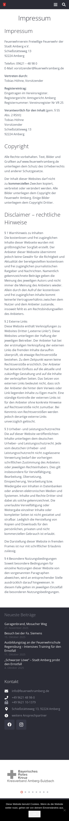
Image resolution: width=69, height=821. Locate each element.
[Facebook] (9, 725)
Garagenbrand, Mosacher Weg (25, 624)
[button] (55, 4)
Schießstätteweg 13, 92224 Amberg (36, 709)
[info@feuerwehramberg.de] (8, 691)
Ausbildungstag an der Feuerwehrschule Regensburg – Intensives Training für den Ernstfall (32, 646)
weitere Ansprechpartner (29, 715)
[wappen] (4, 4)
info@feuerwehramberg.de (30, 691)
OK (34, 814)
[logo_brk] (34, 776)
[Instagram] (21, 725)
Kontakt (11, 681)
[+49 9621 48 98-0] (8, 697)
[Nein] (64, 810)
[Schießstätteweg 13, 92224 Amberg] (8, 709)
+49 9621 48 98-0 (23, 697)
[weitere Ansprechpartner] (8, 715)
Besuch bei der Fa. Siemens (23, 633)
